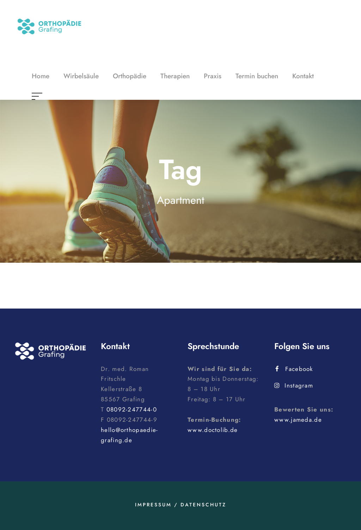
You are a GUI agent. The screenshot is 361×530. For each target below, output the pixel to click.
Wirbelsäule (81, 76)
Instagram (293, 385)
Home (40, 76)
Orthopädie (129, 76)
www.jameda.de (298, 419)
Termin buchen (256, 76)
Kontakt (303, 76)
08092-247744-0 (131, 409)
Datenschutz (203, 504)
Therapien (175, 76)
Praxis (212, 76)
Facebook (294, 369)
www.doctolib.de (213, 430)
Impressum (153, 504)
